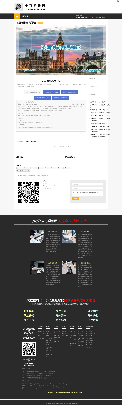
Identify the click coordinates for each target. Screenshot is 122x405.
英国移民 (91, 124)
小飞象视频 (41, 338)
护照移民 (103, 102)
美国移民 (91, 116)
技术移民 (97, 102)
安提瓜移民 (92, 134)
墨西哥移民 (105, 116)
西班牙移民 (99, 127)
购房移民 (97, 105)
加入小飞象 (41, 333)
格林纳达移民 (101, 137)
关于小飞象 (41, 336)
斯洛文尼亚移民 (99, 129)
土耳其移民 (105, 110)
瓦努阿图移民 (57, 338)
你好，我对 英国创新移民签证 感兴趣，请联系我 (87, 193)
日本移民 (98, 110)
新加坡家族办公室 (90, 333)
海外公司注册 (89, 340)
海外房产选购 (89, 347)
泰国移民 (107, 113)
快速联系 (76, 198)
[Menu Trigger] (118, 1)
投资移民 (91, 102)
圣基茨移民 (99, 134)
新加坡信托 (89, 336)
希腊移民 (104, 124)
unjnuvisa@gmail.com (100, 17)
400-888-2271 (48, 188)
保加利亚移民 (49, 351)
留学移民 (103, 105)
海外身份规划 (89, 345)
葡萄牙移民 (106, 127)
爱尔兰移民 (98, 124)
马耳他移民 (92, 127)
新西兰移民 (100, 119)
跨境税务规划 (89, 342)
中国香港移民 (92, 113)
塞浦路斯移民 (95, 131)
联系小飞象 (41, 331)
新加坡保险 (89, 331)
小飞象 (44, 181)
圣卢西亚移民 (93, 137)
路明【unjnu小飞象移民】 (31, 141)
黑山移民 (91, 129)
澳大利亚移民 (92, 119)
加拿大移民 (98, 116)
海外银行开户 (89, 338)
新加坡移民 (92, 110)
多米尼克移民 (106, 134)
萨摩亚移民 (94, 121)
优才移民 (91, 105)
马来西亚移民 (100, 113)
